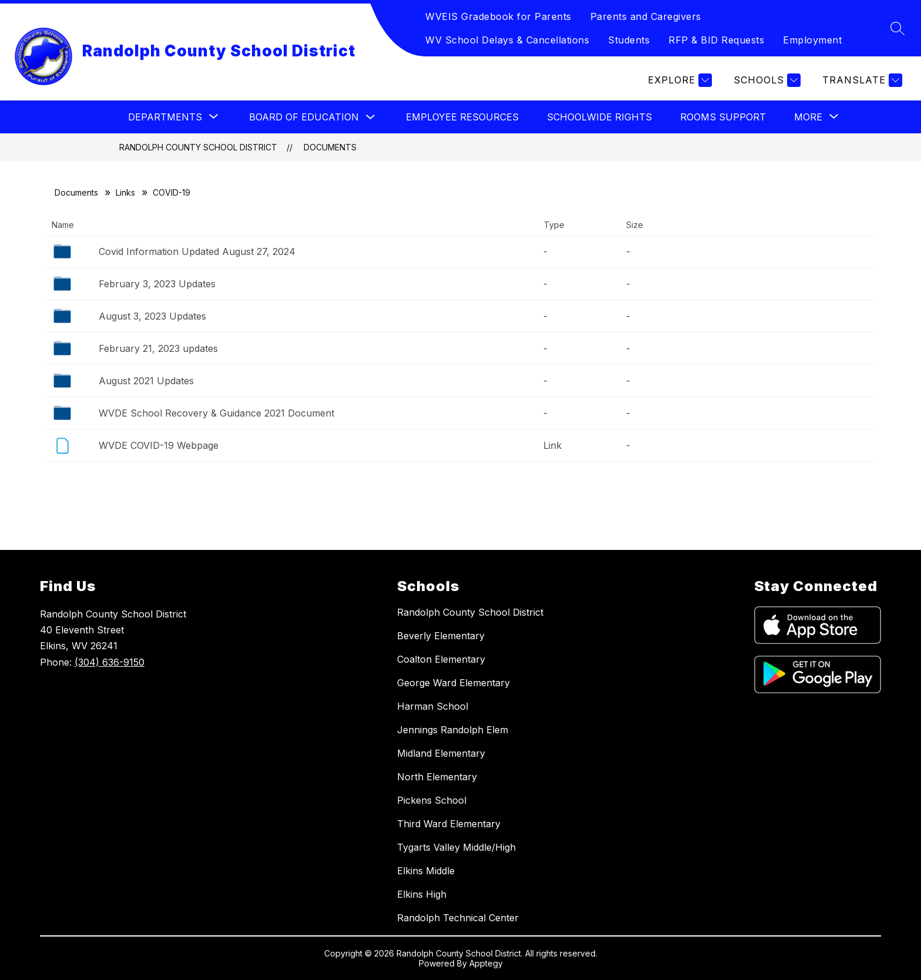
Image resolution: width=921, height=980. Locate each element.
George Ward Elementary (453, 683)
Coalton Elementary (441, 659)
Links (125, 192)
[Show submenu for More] (808, 117)
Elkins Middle (426, 871)
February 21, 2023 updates (158, 348)
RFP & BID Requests (716, 40)
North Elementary (437, 777)
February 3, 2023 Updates (157, 284)
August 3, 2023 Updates (152, 316)
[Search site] (897, 28)
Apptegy (486, 963)
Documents (330, 147)
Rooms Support (723, 117)
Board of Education (304, 117)
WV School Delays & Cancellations (507, 40)
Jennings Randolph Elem (452, 730)
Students (629, 40)
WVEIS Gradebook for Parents (498, 16)
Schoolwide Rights (599, 117)
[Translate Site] (860, 80)
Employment (812, 40)
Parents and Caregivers (645, 16)
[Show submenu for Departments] (165, 117)
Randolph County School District (198, 147)
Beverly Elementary (441, 636)
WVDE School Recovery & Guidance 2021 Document (216, 413)
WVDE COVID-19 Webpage (159, 445)
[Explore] (678, 80)
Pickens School (431, 800)
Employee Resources (462, 117)
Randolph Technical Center (458, 918)
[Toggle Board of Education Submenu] (371, 117)
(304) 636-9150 (109, 662)
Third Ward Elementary (448, 824)
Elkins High (421, 894)
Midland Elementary (441, 753)
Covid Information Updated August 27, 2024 (197, 251)
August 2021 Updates (146, 381)
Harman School (432, 706)
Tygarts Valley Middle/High (456, 847)
